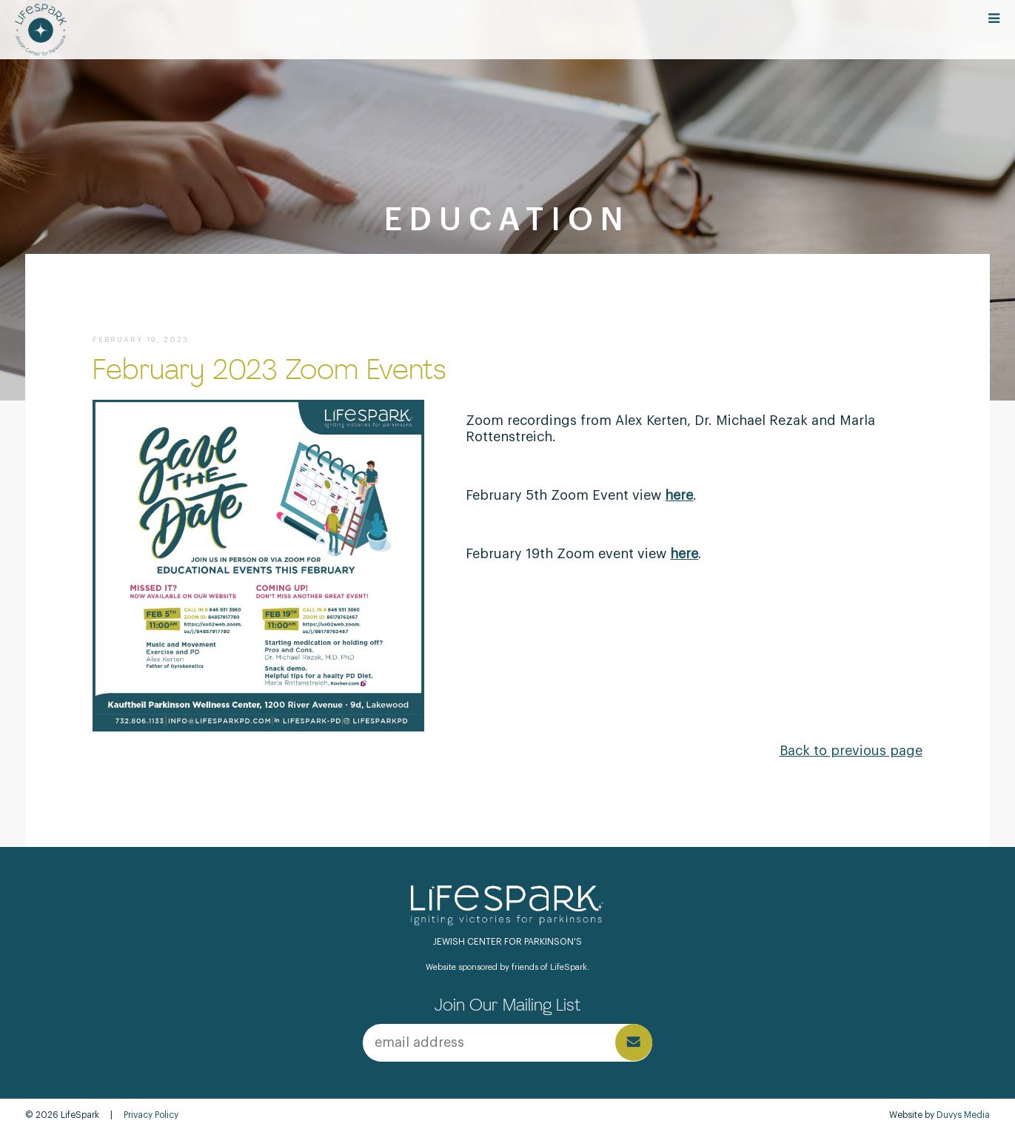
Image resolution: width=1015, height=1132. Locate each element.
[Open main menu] (994, 19)
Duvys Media (963, 1115)
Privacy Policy (151, 1115)
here (684, 553)
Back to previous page (851, 750)
